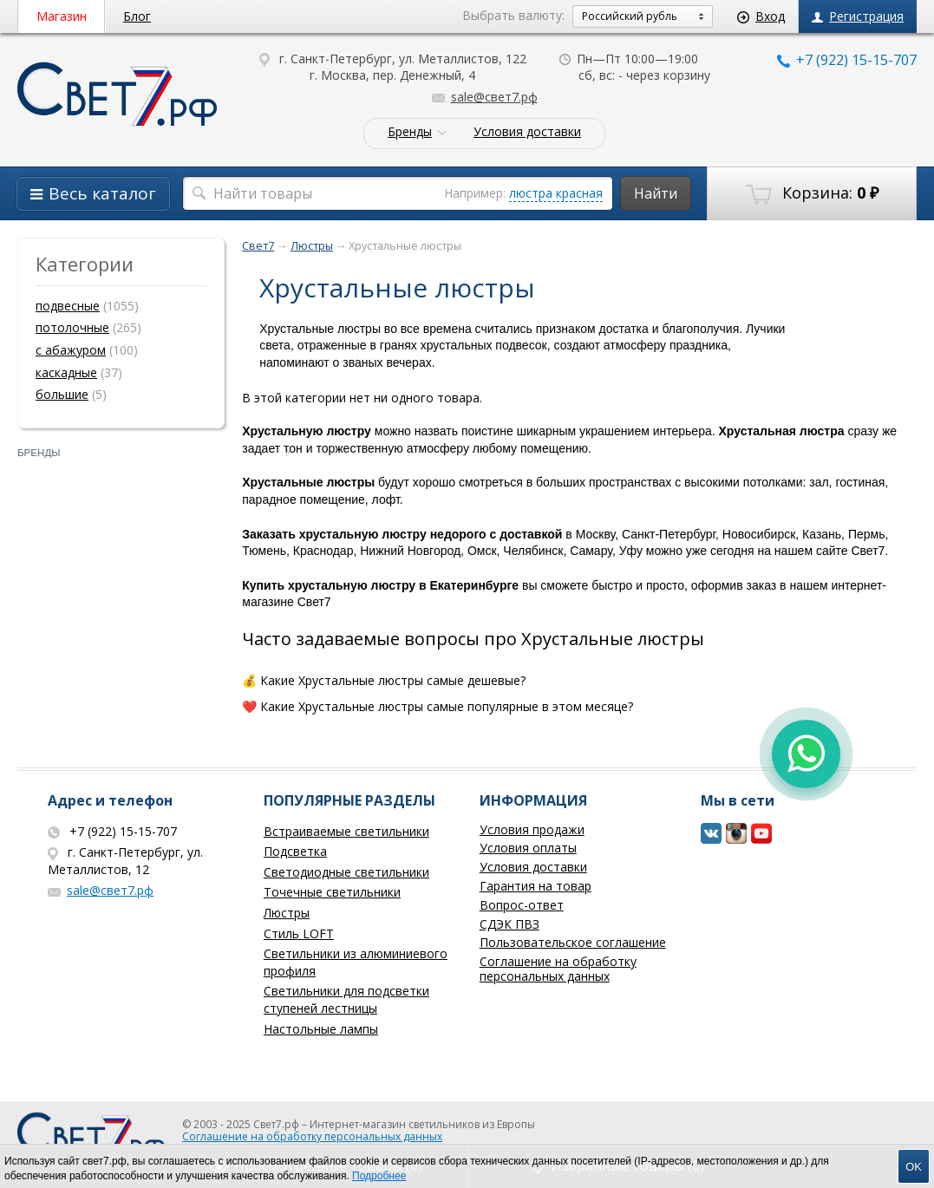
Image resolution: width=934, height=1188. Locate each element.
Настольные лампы (321, 1029)
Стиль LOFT (299, 933)
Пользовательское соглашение (573, 942)
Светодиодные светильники (346, 872)
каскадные (66, 372)
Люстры (287, 912)
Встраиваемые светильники (346, 831)
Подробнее (379, 1176)
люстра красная (556, 193)
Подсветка (295, 851)
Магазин (61, 16)
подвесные (68, 305)
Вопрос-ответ (522, 905)
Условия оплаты (528, 847)
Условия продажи (532, 829)
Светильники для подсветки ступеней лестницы (346, 999)
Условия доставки (527, 132)
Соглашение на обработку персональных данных (558, 968)
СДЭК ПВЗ (509, 924)
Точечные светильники (332, 892)
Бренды (410, 132)
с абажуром (71, 350)
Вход (761, 16)
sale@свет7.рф (485, 96)
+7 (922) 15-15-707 (847, 59)
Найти (655, 193)
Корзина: (812, 193)
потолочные (72, 327)
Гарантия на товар (535, 886)
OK (913, 1166)
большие (62, 394)
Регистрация (858, 16)
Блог (137, 16)
